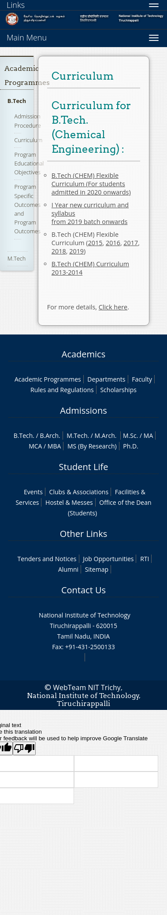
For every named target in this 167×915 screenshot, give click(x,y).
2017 (130, 243)
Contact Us (83, 590)
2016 (113, 243)
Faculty (142, 379)
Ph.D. (130, 446)
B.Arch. (50, 435)
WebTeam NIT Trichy (87, 687)
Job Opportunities (108, 559)
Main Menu (27, 37)
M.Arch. (106, 435)
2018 (59, 251)
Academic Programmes (48, 379)
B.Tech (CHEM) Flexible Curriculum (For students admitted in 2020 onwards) (91, 183)
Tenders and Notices (47, 559)
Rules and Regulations (62, 390)
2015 (95, 243)
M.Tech (16, 258)
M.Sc (130, 435)
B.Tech (16, 101)
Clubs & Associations (79, 492)
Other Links (83, 534)
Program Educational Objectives (29, 163)
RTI (144, 559)
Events (33, 492)
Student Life (83, 467)
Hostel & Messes (69, 502)
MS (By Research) (92, 446)
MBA (54, 446)
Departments (106, 379)
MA (148, 435)
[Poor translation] (24, 748)
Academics (83, 354)
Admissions (83, 410)
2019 (76, 251)
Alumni (68, 569)
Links (16, 5)
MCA (35, 446)
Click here (113, 307)
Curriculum (28, 140)
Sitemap (96, 569)
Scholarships (118, 390)
